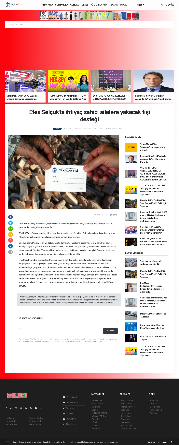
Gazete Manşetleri (129, 429)
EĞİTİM (95, 422)
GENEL (85, 4)
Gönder (110, 331)
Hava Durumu (127, 400)
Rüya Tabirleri (156, 410)
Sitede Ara (154, 400)
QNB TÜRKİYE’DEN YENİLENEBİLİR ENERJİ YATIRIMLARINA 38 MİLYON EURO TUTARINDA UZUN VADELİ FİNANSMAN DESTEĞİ (153, 174)
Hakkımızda (11, 418)
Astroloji (153, 413)
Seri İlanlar (125, 422)
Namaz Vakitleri (128, 407)
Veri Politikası (12, 424)
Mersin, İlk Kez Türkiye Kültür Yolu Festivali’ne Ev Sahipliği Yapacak (153, 203)
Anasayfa (11, 25)
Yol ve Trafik (126, 404)
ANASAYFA (47, 4)
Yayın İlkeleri (11, 421)
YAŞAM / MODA (119, 4)
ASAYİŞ (95, 425)
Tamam (162, 442)
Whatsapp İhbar (36, 421)
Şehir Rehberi (126, 425)
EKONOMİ (96, 429)
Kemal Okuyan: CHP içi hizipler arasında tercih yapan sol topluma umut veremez (153, 242)
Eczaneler (125, 410)
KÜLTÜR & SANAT (99, 4)
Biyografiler (155, 407)
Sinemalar (125, 419)
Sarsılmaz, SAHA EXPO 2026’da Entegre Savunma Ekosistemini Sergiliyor (152, 230)
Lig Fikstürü (126, 413)
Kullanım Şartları (36, 418)
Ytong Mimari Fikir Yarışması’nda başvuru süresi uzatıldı (153, 147)
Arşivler (68, 413)
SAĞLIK (95, 419)
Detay (151, 442)
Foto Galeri (70, 397)
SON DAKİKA (61, 4)
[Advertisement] (89, 49)
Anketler (153, 404)
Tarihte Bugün (127, 416)
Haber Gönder (35, 424)
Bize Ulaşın (69, 424)
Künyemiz (69, 419)
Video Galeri (70, 403)
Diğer (139, 4)
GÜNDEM (74, 4)
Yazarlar (68, 408)
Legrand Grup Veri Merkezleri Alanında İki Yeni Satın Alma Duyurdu (153, 159)
